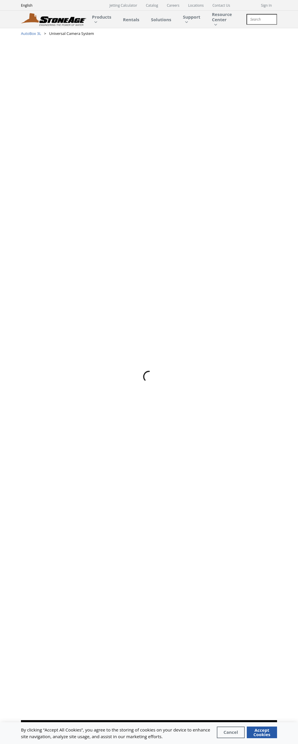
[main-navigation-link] (131, 19)
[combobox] (261, 19)
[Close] (231, 732)
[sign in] (269, 5)
